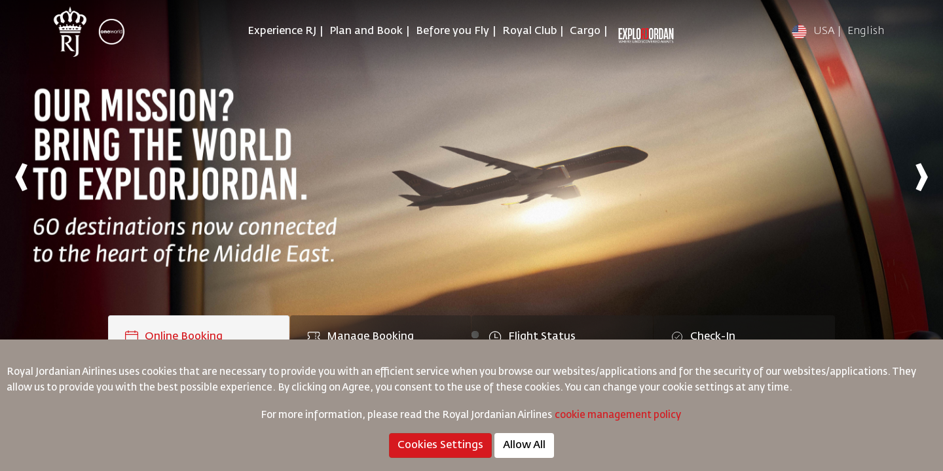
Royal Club (529, 31)
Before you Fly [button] (452, 31)
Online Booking (174, 336)
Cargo (585, 31)
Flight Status (532, 336)
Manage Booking (360, 336)
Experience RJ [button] (282, 31)
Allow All (524, 445)
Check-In (703, 336)
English (865, 31)
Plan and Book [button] (366, 31)
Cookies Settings (440, 445)
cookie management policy (619, 415)
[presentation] (21, 176)
